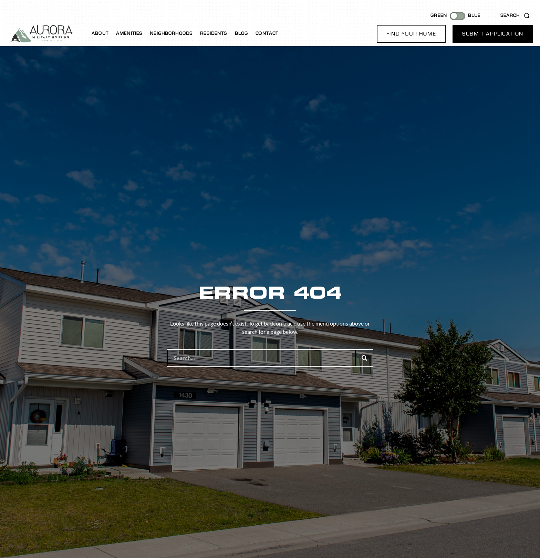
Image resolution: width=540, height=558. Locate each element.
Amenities (129, 33)
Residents (213, 33)
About (100, 33)
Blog (241, 33)
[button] (411, 34)
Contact (267, 33)
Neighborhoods (171, 33)
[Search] (364, 358)
